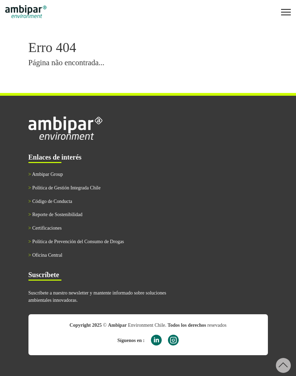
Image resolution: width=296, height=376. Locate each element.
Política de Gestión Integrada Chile (64, 187)
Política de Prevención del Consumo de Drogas (76, 241)
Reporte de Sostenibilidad (55, 214)
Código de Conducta (50, 201)
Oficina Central (45, 255)
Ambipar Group (45, 174)
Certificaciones (45, 228)
